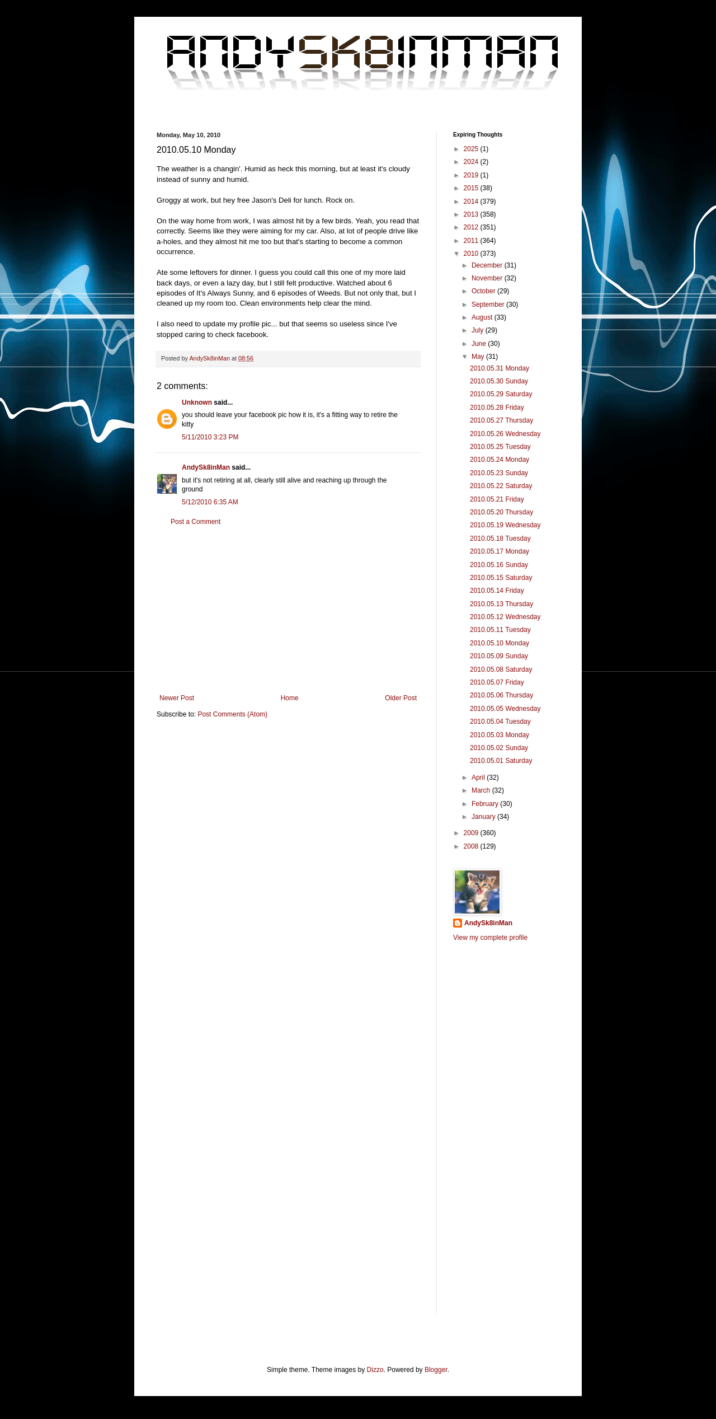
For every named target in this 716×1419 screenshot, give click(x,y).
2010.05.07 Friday (497, 682)
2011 (472, 241)
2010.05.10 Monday (499, 643)
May (479, 356)
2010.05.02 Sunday (499, 748)
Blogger (436, 1370)
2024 (472, 162)
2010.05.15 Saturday (501, 578)
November (488, 278)
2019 (472, 175)
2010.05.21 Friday (497, 499)
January (484, 817)
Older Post (401, 698)
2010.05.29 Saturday (501, 394)
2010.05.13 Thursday (501, 604)
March (482, 790)
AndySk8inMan (206, 467)
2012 (472, 227)
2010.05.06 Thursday (501, 695)
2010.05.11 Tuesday (500, 630)
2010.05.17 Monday (499, 551)
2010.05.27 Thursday (501, 420)
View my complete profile (490, 938)
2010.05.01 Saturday (501, 761)
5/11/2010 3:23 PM (210, 437)
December (488, 265)
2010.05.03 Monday (499, 735)
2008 (472, 846)
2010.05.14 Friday (497, 590)
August (483, 317)
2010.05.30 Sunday (499, 381)
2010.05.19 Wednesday (505, 525)
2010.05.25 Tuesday (500, 447)
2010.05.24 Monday (499, 459)
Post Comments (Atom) (232, 714)
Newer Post (176, 698)
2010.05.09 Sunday (499, 656)
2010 (472, 253)
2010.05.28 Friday (497, 407)
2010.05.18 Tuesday (500, 538)
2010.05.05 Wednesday (505, 709)
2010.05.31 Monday (499, 368)
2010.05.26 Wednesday (505, 434)
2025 (472, 149)
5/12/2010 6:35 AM (210, 502)
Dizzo (375, 1370)
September (489, 304)
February (486, 804)
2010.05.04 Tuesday (500, 721)
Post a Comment (195, 522)
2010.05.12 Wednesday (505, 617)
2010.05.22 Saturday (501, 486)
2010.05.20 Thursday (501, 512)
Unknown (197, 402)
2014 (472, 201)
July (479, 330)
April (479, 777)
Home (290, 698)
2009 (472, 833)
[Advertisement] (288, 610)
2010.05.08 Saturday (501, 669)
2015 (472, 188)
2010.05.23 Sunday (499, 473)
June (480, 344)
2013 (472, 214)
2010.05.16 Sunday (499, 565)
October (484, 291)
